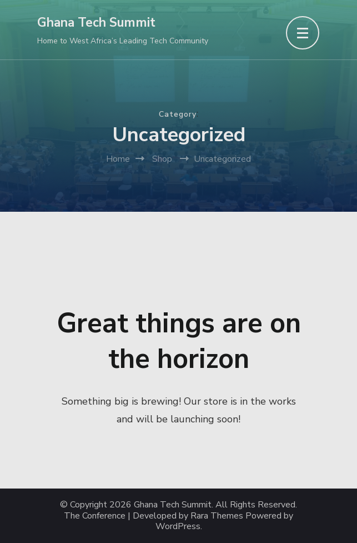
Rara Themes (216, 516)
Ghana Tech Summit (96, 22)
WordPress (177, 526)
